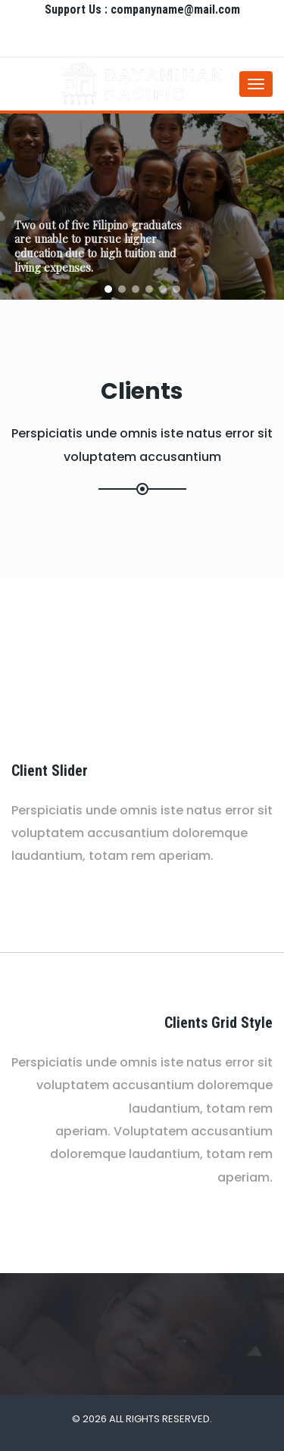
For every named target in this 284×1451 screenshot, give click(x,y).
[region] (142, 207)
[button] (108, 289)
